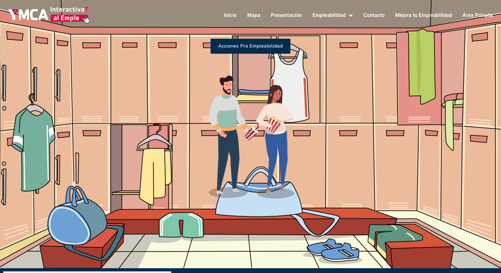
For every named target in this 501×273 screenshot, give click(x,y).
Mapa (253, 15)
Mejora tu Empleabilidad (423, 15)
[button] (251, 46)
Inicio (230, 15)
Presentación (286, 15)
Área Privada (478, 15)
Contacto (374, 15)
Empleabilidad (332, 15)
